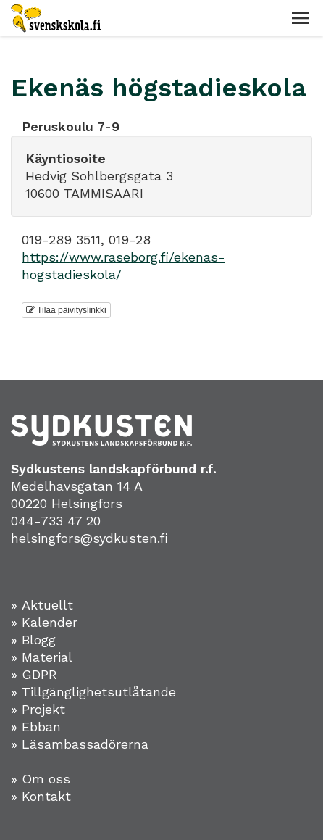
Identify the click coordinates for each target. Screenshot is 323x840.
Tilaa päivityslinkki (66, 310)
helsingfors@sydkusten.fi (89, 538)
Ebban (41, 726)
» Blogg (33, 639)
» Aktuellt (42, 604)
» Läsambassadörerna (79, 744)
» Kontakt (41, 796)
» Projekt (38, 709)
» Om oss (40, 778)
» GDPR (34, 674)
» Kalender (44, 622)
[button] (300, 18)
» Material (41, 657)
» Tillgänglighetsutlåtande (93, 691)
